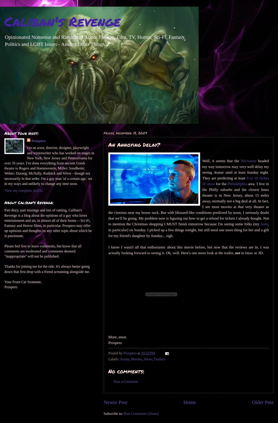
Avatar (124, 359)
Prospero (38, 141)
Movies (136, 359)
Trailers (159, 359)
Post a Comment (126, 382)
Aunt (264, 224)
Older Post (263, 402)
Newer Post (115, 402)
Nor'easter (248, 161)
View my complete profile (23, 190)
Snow (148, 359)
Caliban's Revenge (62, 21)
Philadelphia (237, 184)
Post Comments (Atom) (141, 414)
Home (189, 402)
